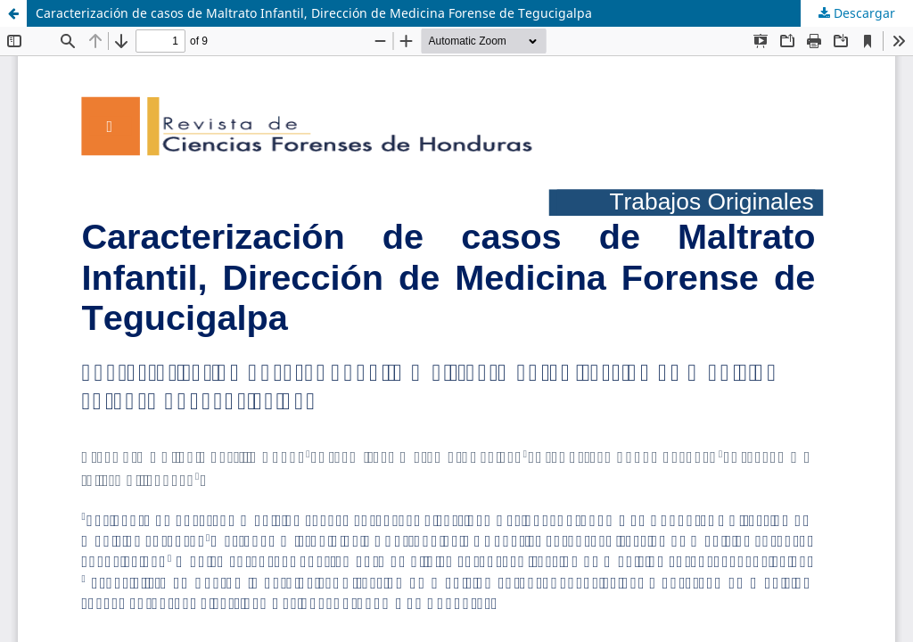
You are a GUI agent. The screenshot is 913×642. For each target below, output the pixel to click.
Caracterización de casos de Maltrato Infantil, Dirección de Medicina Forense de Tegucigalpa (314, 12)
